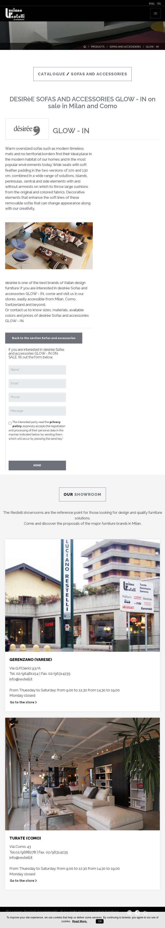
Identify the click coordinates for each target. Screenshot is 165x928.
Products (97, 46)
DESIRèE (22, 99)
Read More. (79, 921)
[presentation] (41, 450)
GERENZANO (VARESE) (30, 659)
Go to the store (23, 702)
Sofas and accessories (125, 46)
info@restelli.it (20, 679)
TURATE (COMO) (25, 838)
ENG (151, 3)
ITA (159, 3)
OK (100, 921)
